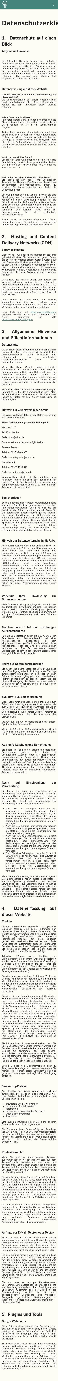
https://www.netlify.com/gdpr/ (17, 319)
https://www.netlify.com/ (43, 312)
